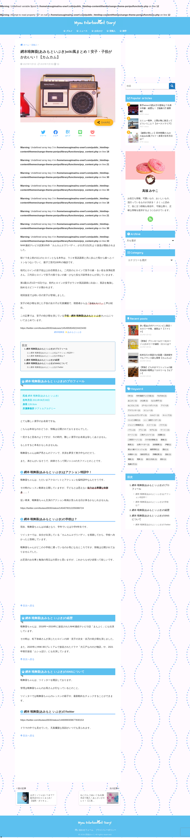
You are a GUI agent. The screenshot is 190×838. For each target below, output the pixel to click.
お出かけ (97, 31)
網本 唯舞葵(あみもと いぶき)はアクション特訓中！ (54, 353)
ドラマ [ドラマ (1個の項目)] (163, 425)
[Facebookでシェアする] (55, 133)
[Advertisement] (67, 585)
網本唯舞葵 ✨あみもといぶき (68, 332)
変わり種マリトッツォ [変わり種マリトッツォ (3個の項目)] (137, 449)
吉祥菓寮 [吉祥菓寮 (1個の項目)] (157, 445)
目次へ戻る (27, 605)
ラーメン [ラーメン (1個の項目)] (164, 430)
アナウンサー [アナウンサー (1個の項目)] (134, 410)
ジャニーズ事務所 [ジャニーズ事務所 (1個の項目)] (135, 425)
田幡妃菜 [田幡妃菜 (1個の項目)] (157, 454)
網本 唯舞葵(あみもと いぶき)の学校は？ (49, 356)
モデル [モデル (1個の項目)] (153, 430)
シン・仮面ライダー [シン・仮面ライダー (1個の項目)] (152, 420)
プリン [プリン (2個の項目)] (142, 430)
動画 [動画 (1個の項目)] (131, 445)
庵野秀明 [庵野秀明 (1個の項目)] (154, 449)
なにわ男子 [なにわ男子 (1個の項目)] (156, 401)
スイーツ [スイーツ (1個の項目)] (151, 425)
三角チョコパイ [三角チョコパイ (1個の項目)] (147, 435)
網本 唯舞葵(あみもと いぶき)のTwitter (48, 367)
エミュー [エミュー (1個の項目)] (148, 410)
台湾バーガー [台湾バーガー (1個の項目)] (143, 445)
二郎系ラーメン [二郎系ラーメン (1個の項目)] (135, 440)
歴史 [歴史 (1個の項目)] (165, 449)
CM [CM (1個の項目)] (130, 396)
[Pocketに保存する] (92, 133)
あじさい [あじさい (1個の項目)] (132, 401)
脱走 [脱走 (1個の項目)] (168, 454)
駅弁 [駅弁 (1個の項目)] (163, 459)
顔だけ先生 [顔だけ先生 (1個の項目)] (151, 459)
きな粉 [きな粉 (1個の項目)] (144, 401)
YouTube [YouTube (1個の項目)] (162, 396)
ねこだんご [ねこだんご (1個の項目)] (133, 405)
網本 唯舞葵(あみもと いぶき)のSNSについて (47, 363)
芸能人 (111, 31)
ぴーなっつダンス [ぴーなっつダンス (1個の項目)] (149, 405)
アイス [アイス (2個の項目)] (164, 405)
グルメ (67, 31)
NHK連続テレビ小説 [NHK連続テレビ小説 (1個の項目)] (145, 396)
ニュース (81, 31)
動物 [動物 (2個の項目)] (164, 440)
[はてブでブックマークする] (67, 133)
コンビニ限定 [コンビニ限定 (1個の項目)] (134, 420)
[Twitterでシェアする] (43, 133)
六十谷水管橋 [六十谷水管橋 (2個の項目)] (151, 440)
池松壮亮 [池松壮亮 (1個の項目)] (144, 454)
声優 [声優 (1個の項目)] (168, 445)
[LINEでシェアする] (80, 133)
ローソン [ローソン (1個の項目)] (132, 435)
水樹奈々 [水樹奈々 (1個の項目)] (132, 454)
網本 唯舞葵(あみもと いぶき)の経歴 (42, 360)
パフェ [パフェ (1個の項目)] (131, 430)
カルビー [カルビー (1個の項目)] (154, 415)
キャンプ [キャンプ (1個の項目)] (167, 415)
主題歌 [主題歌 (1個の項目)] (161, 435)
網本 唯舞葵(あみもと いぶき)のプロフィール (47, 349)
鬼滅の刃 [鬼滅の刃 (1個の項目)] (132, 464)
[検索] (172, 86)
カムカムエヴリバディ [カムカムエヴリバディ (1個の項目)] (137, 415)
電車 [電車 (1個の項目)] (140, 459)
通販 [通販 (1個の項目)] (131, 459)
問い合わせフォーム (84, 831)
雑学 (123, 31)
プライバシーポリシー (106, 831)
